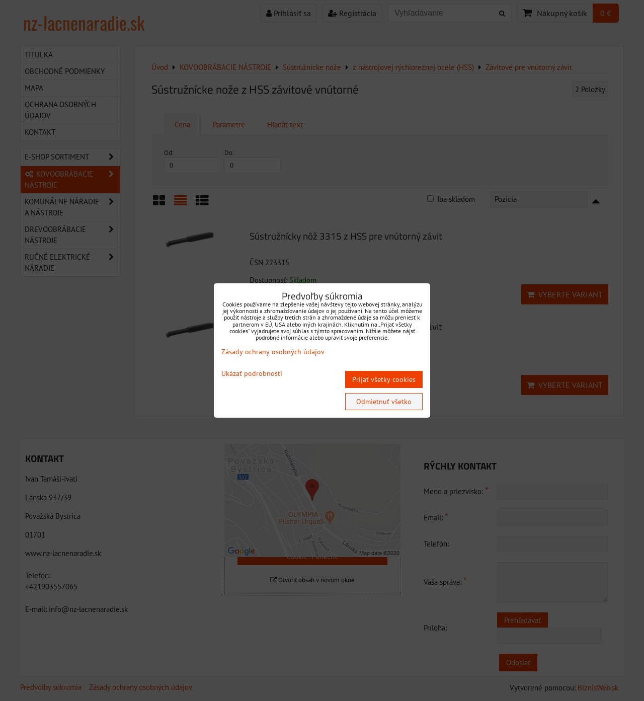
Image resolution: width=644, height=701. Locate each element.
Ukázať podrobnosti (251, 373)
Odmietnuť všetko (384, 401)
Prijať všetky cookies (384, 379)
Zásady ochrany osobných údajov (273, 351)
